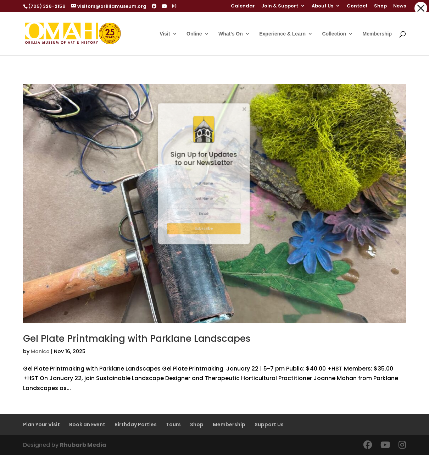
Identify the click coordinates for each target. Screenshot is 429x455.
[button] (420, 8)
